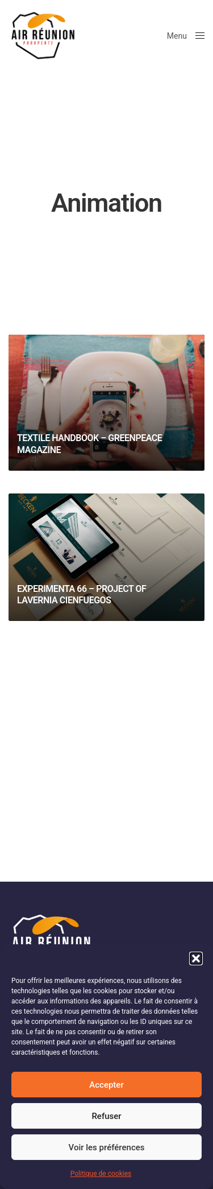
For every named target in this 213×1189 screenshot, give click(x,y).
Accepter (106, 1085)
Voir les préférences (107, 1147)
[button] (196, 958)
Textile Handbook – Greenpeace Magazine (89, 444)
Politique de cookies (100, 1174)
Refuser (106, 1116)
